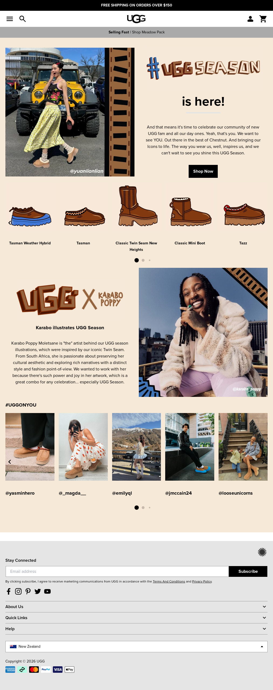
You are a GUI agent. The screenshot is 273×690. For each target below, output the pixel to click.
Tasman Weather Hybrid (30, 243)
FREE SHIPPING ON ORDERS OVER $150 (136, 5)
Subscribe (248, 571)
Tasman (83, 243)
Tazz (243, 243)
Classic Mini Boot (190, 243)
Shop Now (203, 171)
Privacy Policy (202, 581)
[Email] (117, 571)
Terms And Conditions (169, 581)
